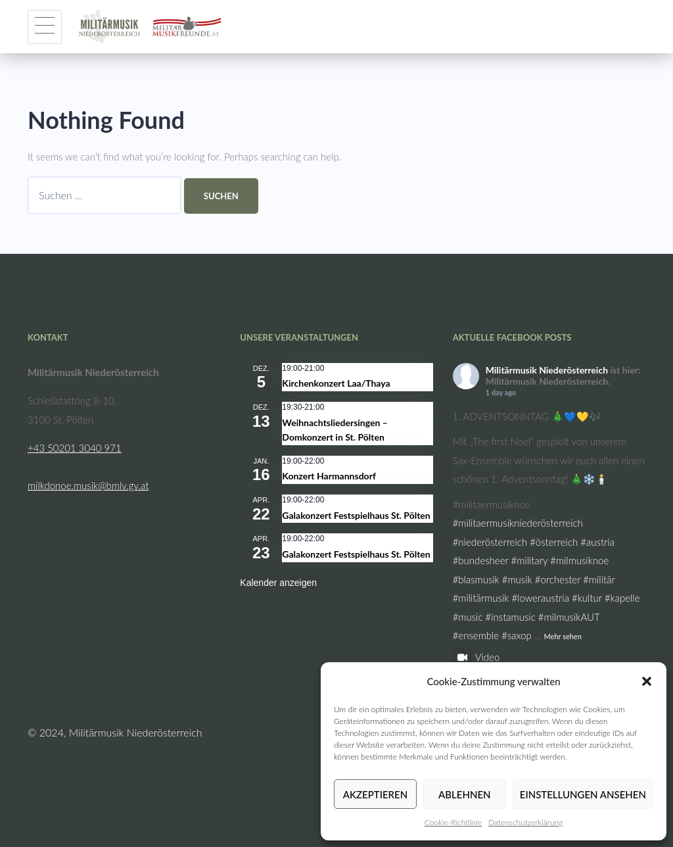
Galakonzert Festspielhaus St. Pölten (356, 515)
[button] (646, 681)
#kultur (587, 598)
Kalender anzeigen (278, 582)
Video (476, 657)
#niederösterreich (490, 542)
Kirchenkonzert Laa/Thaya (336, 383)
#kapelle (622, 598)
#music (468, 617)
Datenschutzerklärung (525, 822)
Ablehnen (464, 794)
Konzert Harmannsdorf (329, 475)
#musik (517, 579)
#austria (597, 542)
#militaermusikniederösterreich (518, 523)
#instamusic (511, 617)
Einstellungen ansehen (583, 794)
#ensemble (476, 635)
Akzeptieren (375, 794)
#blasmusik (476, 579)
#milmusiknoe (579, 560)
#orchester (557, 579)
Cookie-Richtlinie (453, 822)
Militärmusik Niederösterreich (547, 369)
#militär (599, 579)
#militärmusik (481, 598)
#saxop (516, 635)
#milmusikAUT (568, 617)
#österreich (554, 542)
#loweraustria (540, 598)
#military (529, 560)
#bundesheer (481, 560)
